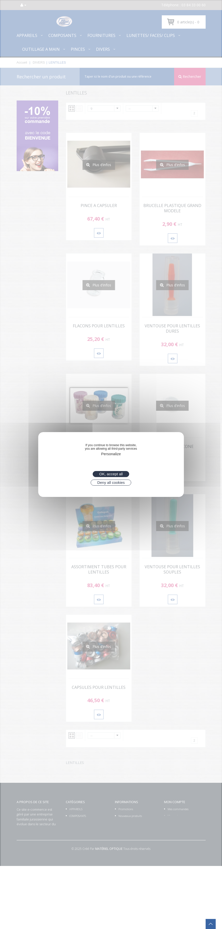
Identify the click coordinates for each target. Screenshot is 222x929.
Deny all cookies (111, 482)
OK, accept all (111, 474)
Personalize (111, 454)
